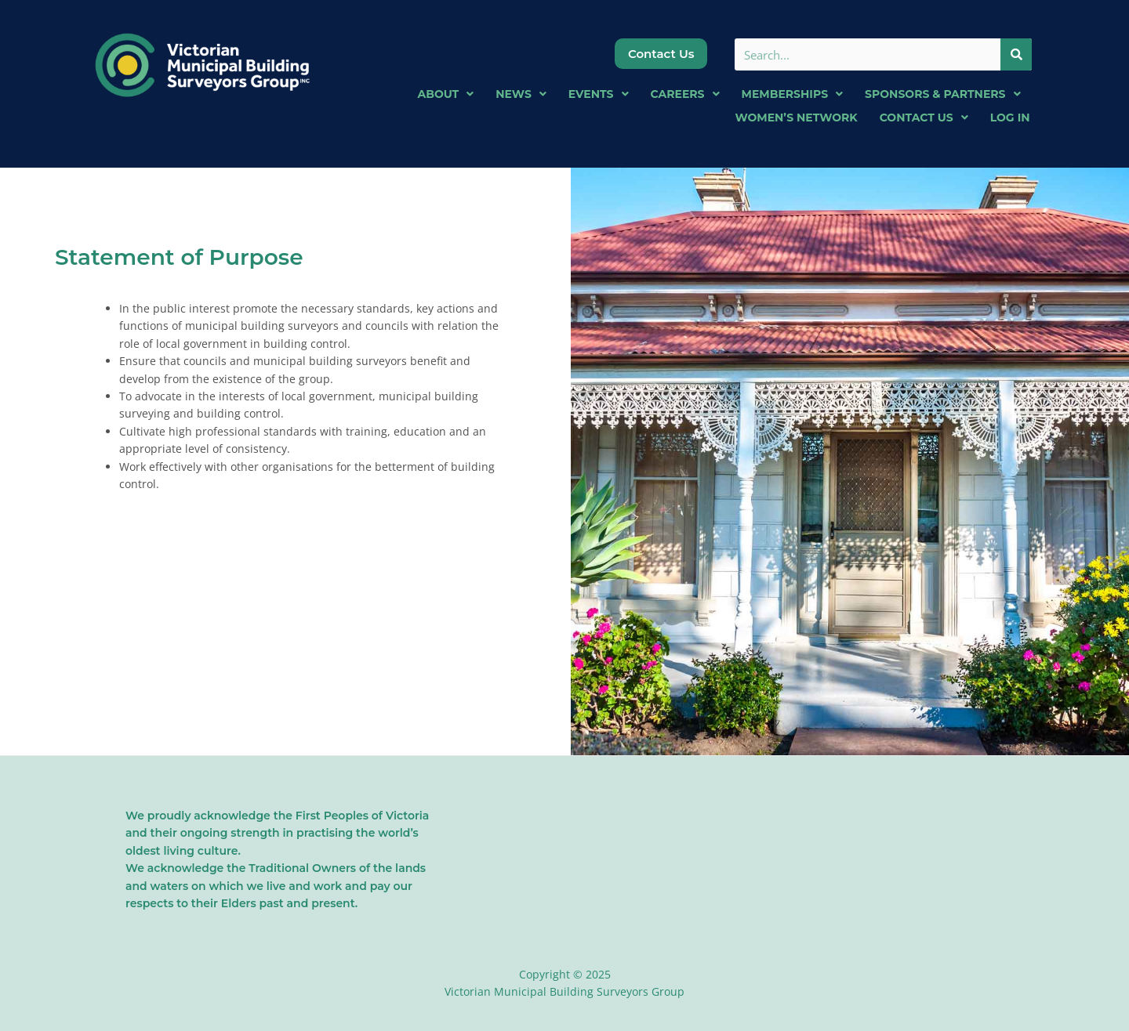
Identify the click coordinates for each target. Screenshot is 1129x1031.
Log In (1010, 117)
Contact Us (924, 117)
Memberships (793, 94)
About (446, 94)
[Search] (1015, 54)
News (521, 94)
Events (598, 94)
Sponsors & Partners (942, 94)
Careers (685, 94)
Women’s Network (796, 117)
